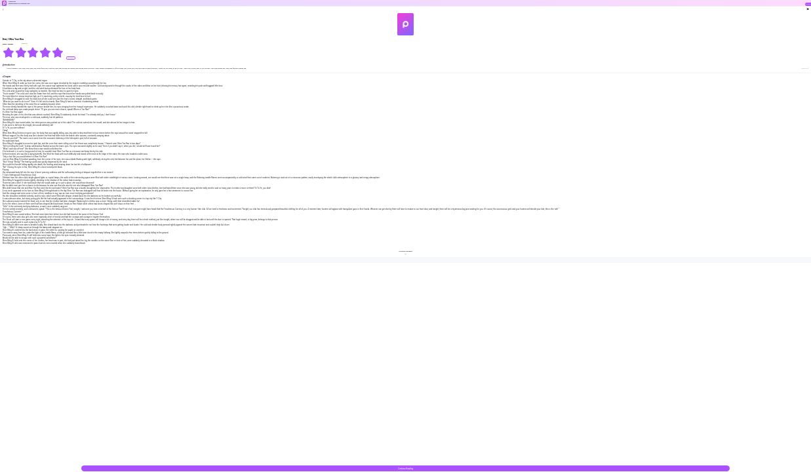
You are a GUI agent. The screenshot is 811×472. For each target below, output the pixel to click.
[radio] (9, 52)
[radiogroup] (33, 52)
